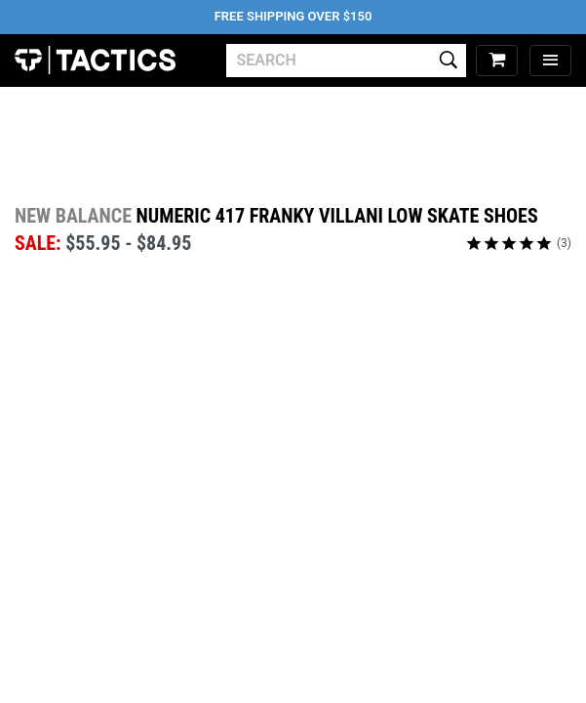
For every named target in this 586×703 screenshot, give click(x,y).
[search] (346, 60)
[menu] (550, 61)
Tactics (95, 60)
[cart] (497, 61)
